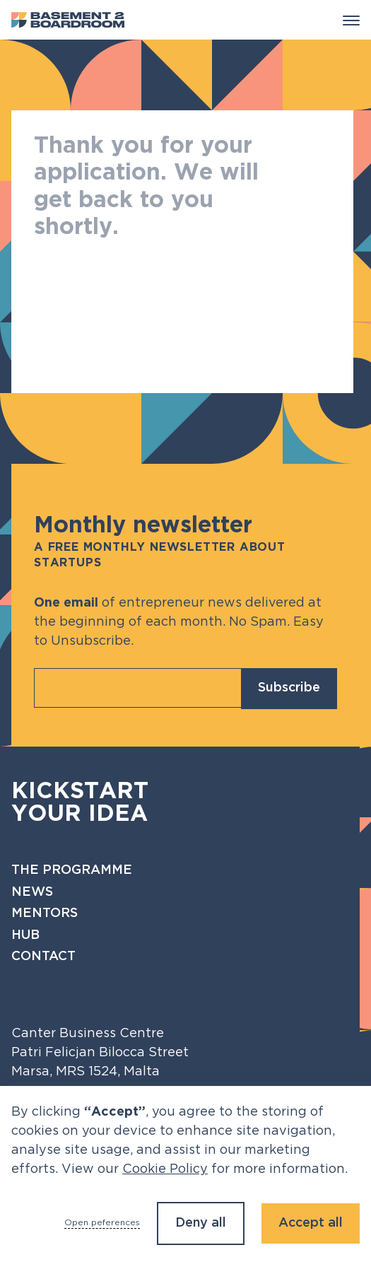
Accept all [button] (310, 1223)
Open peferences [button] (102, 1223)
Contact (43, 956)
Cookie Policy (165, 1169)
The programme (71, 870)
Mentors (44, 913)
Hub (25, 935)
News (32, 892)
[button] (351, 19)
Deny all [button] (200, 1223)
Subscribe (289, 688)
